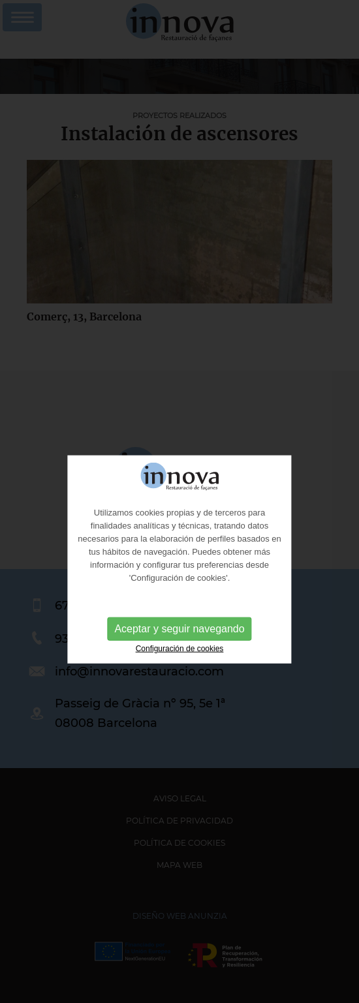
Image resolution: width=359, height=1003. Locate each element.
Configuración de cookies (180, 658)
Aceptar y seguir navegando (179, 638)
